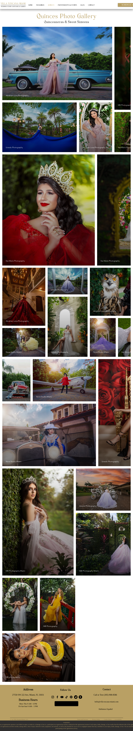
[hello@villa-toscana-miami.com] (107, 701)
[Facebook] (57, 697)
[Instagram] (52, 697)
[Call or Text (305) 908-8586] (105, 695)
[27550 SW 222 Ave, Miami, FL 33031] (28, 695)
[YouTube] (62, 697)
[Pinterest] (71, 697)
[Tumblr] (80, 697)
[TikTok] (66, 697)
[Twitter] (76, 697)
